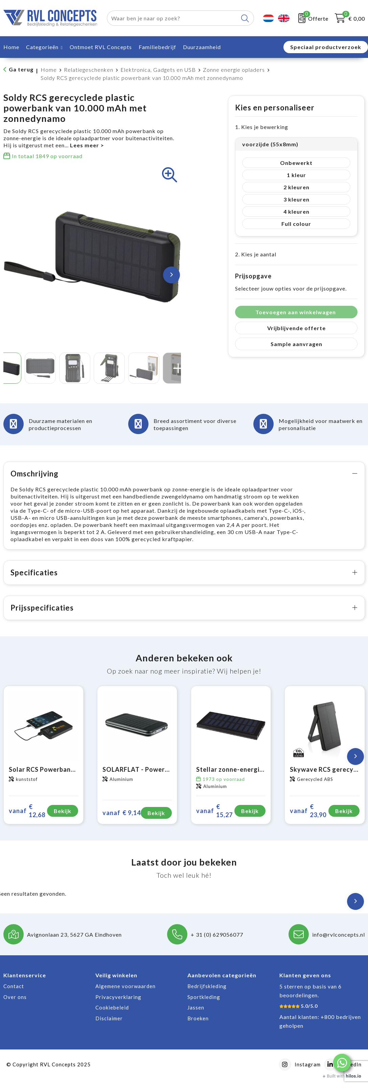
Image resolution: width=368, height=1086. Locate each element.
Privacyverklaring (118, 1004)
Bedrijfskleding (207, 993)
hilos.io (353, 1076)
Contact (13, 993)
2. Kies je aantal (255, 254)
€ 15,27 (214, 817)
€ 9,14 (121, 820)
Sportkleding (203, 1004)
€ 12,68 (27, 817)
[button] (342, 1062)
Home (49, 69)
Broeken (198, 1025)
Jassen (195, 1015)
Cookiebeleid (112, 1015)
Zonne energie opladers (234, 69)
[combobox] (172, 18)
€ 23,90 (308, 817)
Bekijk (62, 818)
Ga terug (21, 69)
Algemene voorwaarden (125, 993)
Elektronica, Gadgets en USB (158, 69)
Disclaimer (109, 1025)
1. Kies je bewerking (261, 127)
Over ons (15, 1004)
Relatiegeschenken (88, 69)
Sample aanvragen (296, 344)
